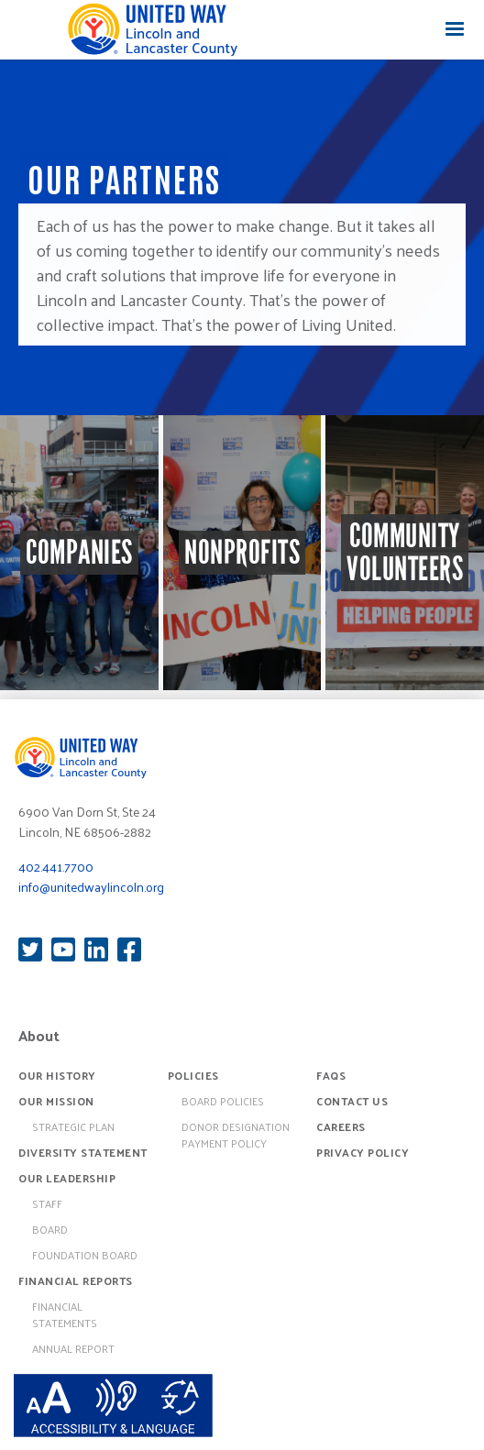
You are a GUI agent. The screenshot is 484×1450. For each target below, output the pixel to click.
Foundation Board (85, 1255)
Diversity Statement (83, 1152)
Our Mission (56, 1101)
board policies (223, 1101)
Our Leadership (67, 1178)
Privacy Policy (362, 1152)
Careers (341, 1126)
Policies (193, 1075)
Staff (47, 1203)
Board (50, 1229)
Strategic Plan (73, 1126)
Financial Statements (64, 1314)
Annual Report (73, 1348)
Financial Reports (75, 1280)
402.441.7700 (56, 866)
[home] (152, 29)
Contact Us (352, 1101)
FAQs (331, 1075)
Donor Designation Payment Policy (236, 1134)
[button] (454, 29)
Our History (57, 1075)
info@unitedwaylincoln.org (91, 886)
